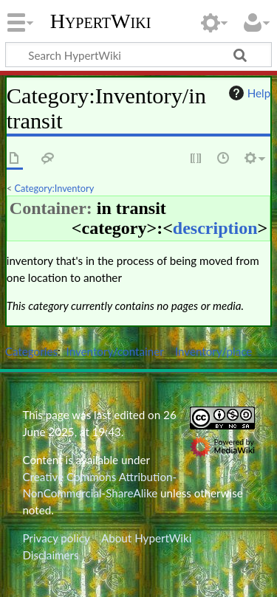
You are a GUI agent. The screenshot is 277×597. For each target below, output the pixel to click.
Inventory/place (214, 351)
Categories (31, 351)
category (114, 228)
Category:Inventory (55, 188)
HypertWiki (100, 21)
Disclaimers (50, 555)
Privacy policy (55, 538)
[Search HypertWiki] (138, 54)
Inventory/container (115, 351)
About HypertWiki (146, 538)
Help (247, 93)
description (215, 228)
